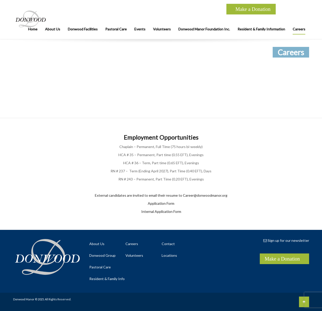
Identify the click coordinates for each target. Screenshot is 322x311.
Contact (168, 244)
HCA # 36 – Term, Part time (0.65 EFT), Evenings (161, 163)
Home (32, 29)
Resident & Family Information (261, 29)
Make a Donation (253, 9)
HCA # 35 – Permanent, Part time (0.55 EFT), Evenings (161, 155)
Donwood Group (102, 255)
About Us (52, 29)
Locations (169, 255)
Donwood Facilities (83, 29)
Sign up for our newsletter (286, 240)
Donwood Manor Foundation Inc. (204, 29)
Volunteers (162, 29)
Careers (299, 29)
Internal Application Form (161, 211)
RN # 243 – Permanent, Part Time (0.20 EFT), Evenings (161, 179)
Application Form (161, 203)
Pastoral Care (116, 29)
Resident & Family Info (107, 279)
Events (139, 29)
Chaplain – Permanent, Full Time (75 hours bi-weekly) (161, 146)
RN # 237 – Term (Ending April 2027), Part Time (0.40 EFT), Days (161, 171)
